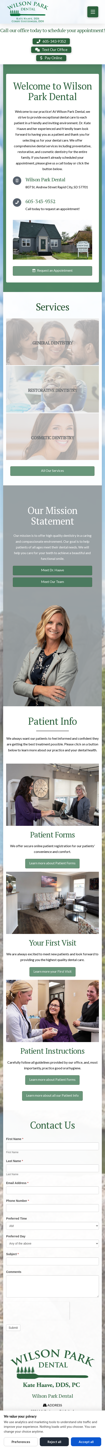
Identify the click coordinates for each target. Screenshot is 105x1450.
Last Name (14, 1161)
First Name (14, 1139)
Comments (13, 1272)
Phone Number (17, 1200)
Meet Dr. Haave (52, 570)
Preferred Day (15, 1236)
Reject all (54, 1442)
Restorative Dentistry (52, 390)
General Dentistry (52, 343)
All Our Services (52, 470)
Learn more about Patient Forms (52, 863)
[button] (92, 11)
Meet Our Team (52, 582)
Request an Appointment (52, 270)
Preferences (21, 1442)
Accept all (86, 1442)
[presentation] (37, 1310)
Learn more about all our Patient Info (52, 1095)
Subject (12, 1254)
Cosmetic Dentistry (52, 438)
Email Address (17, 1183)
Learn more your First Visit (52, 971)
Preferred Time (16, 1218)
